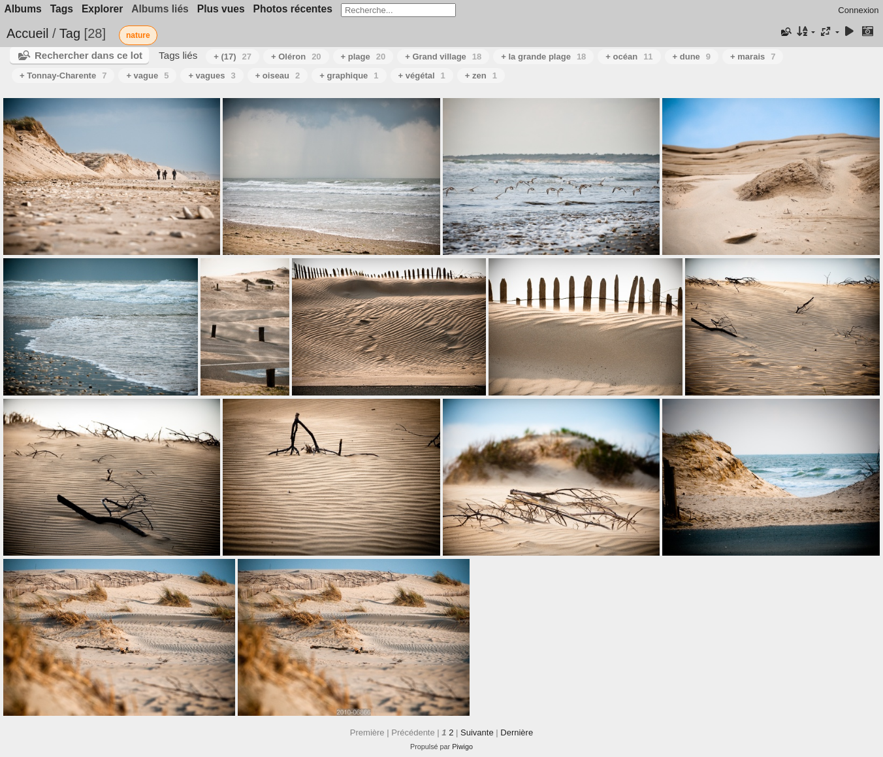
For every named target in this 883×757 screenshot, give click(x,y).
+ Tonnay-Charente (63, 75)
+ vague (147, 75)
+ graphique (348, 75)
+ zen (481, 75)
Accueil (27, 33)
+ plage (363, 56)
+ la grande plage (543, 56)
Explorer (102, 8)
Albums (23, 8)
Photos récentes (292, 8)
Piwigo (462, 746)
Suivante (477, 732)
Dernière (516, 732)
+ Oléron (296, 56)
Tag (69, 33)
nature (138, 35)
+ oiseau (277, 75)
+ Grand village (443, 56)
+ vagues (211, 75)
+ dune (692, 56)
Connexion (858, 10)
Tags (61, 8)
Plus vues (221, 8)
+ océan (628, 56)
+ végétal (421, 75)
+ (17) (232, 56)
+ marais (752, 56)
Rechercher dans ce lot (88, 55)
